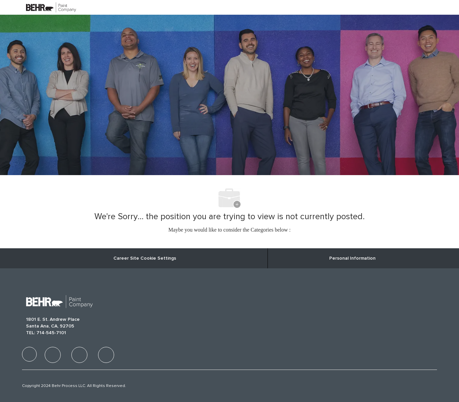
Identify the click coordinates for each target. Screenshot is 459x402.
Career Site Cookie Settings (144, 258)
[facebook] (29, 354)
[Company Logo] (42, 7)
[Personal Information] (352, 258)
